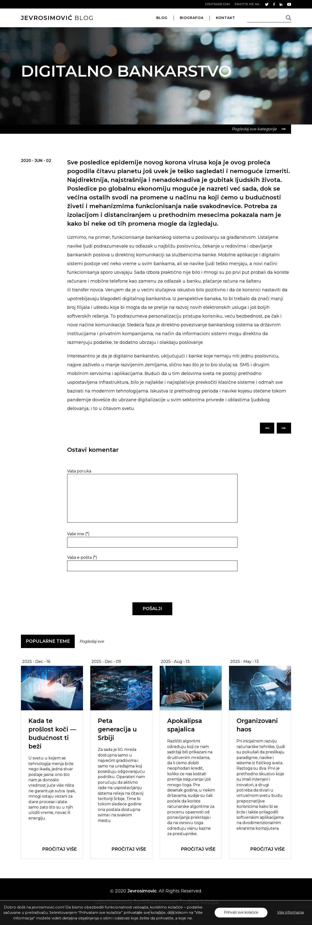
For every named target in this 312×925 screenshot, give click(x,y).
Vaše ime (78, 534)
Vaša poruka (79, 471)
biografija (191, 18)
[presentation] (100, 587)
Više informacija (290, 912)
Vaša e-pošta (82, 557)
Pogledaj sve (91, 641)
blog (57, 17)
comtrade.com (217, 4)
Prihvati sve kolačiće (241, 912)
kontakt (225, 18)
